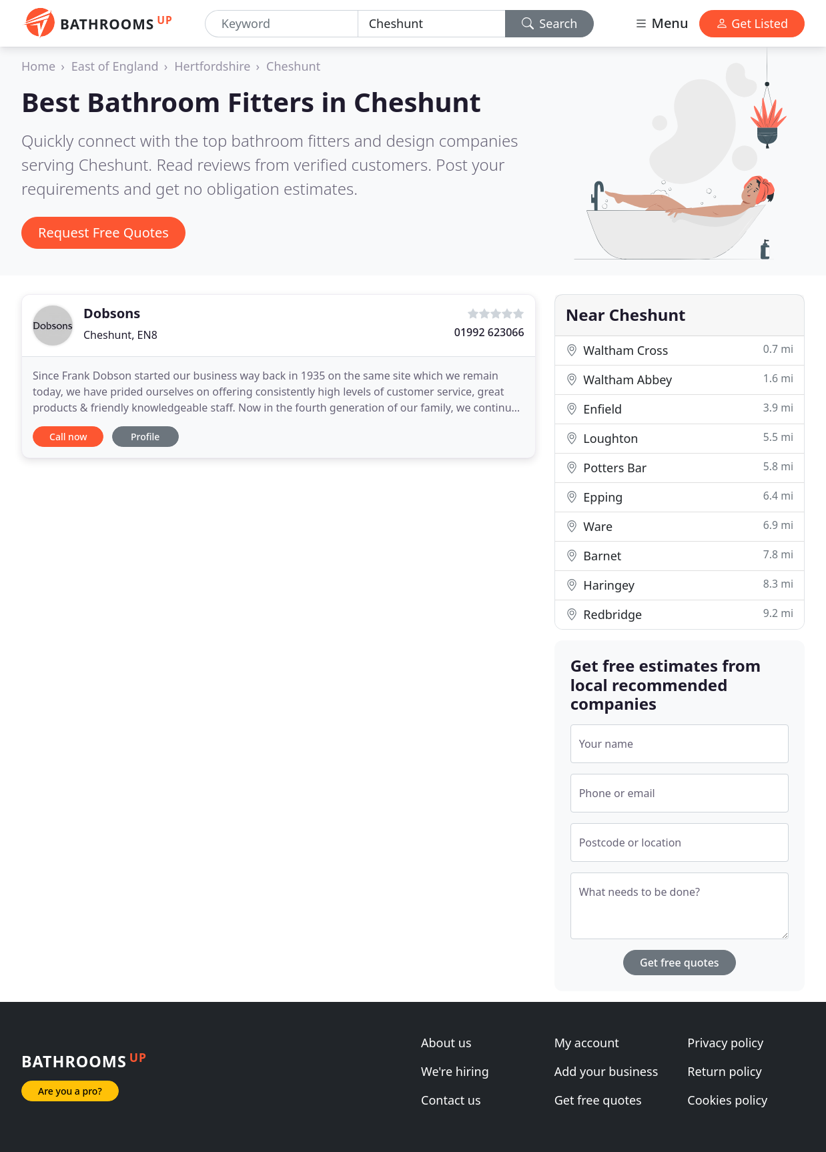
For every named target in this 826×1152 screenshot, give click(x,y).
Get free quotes (679, 962)
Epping (679, 496)
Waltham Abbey (679, 379)
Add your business (606, 1071)
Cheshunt (293, 66)
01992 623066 (489, 332)
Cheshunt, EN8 (120, 335)
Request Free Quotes (103, 232)
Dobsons (111, 313)
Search (550, 23)
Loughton (679, 438)
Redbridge (679, 614)
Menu (661, 23)
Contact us (451, 1100)
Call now (68, 436)
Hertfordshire (212, 66)
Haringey (679, 584)
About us (446, 1043)
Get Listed (752, 23)
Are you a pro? (70, 1091)
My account (586, 1043)
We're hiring (455, 1071)
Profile (145, 436)
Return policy (724, 1071)
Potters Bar (679, 467)
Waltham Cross (679, 350)
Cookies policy (727, 1100)
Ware (679, 526)
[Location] (432, 23)
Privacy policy (725, 1043)
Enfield (679, 408)
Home (38, 66)
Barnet (679, 555)
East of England (115, 66)
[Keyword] (281, 23)
